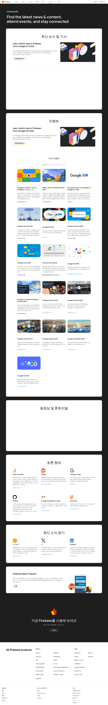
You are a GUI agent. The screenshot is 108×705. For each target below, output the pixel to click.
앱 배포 (76, 656)
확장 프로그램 (39, 674)
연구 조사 (18, 580)
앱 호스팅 (38, 656)
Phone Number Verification (61, 667)
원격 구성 (90, 653)
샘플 (3, 695)
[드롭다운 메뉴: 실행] (26, 2)
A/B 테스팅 (77, 653)
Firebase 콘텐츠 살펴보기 (74, 274)
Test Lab (90, 656)
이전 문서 (75, 702)
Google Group (76, 695)
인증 (37, 660)
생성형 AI (38, 678)
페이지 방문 (73, 556)
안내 (3, 690)
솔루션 (30, 1)
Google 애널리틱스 (79, 667)
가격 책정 (37, 1)
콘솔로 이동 (102, 1)
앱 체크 (38, 653)
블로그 (95, 1)
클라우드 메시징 (78, 660)
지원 (58, 1)
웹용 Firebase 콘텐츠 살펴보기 (51, 275)
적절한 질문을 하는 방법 (31, 483)
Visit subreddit (45, 484)
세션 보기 (70, 202)
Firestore (56, 653)
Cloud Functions (40, 664)
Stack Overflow (76, 693)
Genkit (55, 660)
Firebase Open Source (31, 511)
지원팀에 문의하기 (77, 690)
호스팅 (55, 664)
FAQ (74, 700)
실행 (23, 1)
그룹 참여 (72, 484)
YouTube (39, 698)
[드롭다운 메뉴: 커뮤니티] (54, 2)
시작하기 (54, 630)
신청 (15, 586)
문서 (43, 1)
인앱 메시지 (77, 671)
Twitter (38, 695)
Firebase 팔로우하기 (47, 554)
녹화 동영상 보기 (47, 312)
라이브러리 (4, 698)
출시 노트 (75, 698)
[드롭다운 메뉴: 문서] (45, 2)
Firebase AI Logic (58, 674)
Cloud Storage (40, 667)
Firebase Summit (41, 693)
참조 (3, 693)
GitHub (3, 700)
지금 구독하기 (17, 556)
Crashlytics (77, 664)
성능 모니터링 (78, 674)
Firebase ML (57, 656)
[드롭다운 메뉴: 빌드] (19, 2)
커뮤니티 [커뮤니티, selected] (51, 1)
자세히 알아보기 (19, 58)
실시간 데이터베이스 (59, 671)
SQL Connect (39, 671)
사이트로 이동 (21, 238)
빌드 (16, 1)
